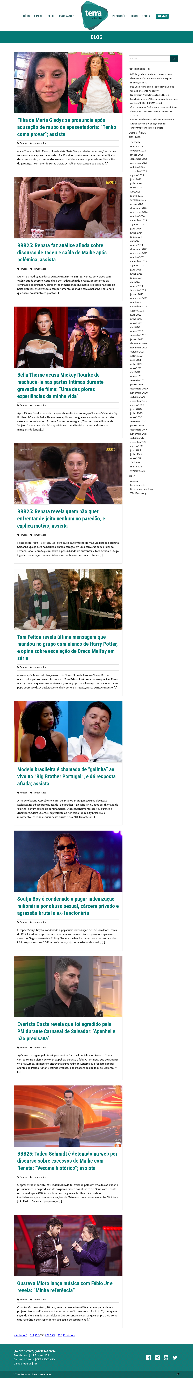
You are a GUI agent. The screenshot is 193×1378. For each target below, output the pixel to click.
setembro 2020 (138, 400)
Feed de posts (137, 485)
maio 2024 (136, 236)
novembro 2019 (138, 433)
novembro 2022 (138, 298)
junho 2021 (136, 364)
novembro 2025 (139, 162)
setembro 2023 (138, 261)
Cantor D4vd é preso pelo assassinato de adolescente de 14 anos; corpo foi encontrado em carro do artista (152, 123)
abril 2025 (135, 191)
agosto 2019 (136, 446)
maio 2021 (135, 368)
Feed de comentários (141, 489)
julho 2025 (135, 179)
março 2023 (136, 286)
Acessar (134, 480)
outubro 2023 (137, 257)
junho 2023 (136, 273)
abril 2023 (135, 281)
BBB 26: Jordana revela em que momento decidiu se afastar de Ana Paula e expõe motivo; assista (151, 78)
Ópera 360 (178, 1374)
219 (32, 1335)
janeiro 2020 (137, 425)
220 (37, 1335)
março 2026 (136, 146)
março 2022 (136, 331)
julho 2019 (135, 450)
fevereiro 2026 (138, 150)
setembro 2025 (138, 171)
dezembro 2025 (138, 158)
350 (60, 1335)
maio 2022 (136, 322)
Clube (51, 16)
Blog (134, 16)
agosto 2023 (137, 265)
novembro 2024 (139, 212)
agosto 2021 (136, 355)
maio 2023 (136, 277)
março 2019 (136, 466)
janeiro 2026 (136, 154)
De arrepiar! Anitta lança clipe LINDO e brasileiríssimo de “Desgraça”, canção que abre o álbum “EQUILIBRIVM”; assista (154, 99)
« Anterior (20, 1335)
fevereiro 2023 (138, 290)
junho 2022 (136, 318)
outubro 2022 (137, 302)
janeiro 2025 (136, 204)
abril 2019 (135, 462)
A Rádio (38, 16)
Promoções (119, 16)
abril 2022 (135, 327)
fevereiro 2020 (138, 421)
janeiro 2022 (136, 339)
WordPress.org (138, 493)
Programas (66, 16)
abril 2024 (135, 240)
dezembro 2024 (138, 208)
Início (26, 16)
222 (47, 1335)
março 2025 (136, 195)
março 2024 (136, 245)
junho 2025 (136, 183)
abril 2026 (135, 142)
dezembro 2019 (138, 429)
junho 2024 (136, 232)
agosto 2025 (137, 175)
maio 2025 (136, 187)
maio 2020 (136, 417)
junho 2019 (136, 454)
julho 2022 (135, 314)
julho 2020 (136, 409)
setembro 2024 (138, 220)
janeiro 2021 (136, 384)
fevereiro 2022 (138, 335)
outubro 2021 (137, 351)
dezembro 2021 (138, 343)
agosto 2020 (137, 405)
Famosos (24, 143)
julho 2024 (135, 228)
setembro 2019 (138, 441)
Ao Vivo (162, 16)
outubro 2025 (137, 167)
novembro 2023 (138, 253)
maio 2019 (135, 458)
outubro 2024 (137, 216)
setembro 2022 (138, 306)
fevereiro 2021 (137, 380)
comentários (39, 143)
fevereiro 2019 (137, 470)
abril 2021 (135, 372)
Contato (147, 16)
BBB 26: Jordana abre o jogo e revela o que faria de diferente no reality (152, 88)
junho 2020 (136, 413)
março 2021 (136, 376)
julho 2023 (135, 269)
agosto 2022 (137, 310)
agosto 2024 (137, 224)
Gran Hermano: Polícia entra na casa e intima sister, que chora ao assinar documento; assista (153, 111)
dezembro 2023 (138, 249)
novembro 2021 (138, 347)
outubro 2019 (137, 437)
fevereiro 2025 (138, 199)
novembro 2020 (139, 392)
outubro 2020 (137, 396)
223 (52, 1335)
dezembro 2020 (139, 388)
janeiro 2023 (136, 294)
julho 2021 (135, 359)
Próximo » (69, 1335)
